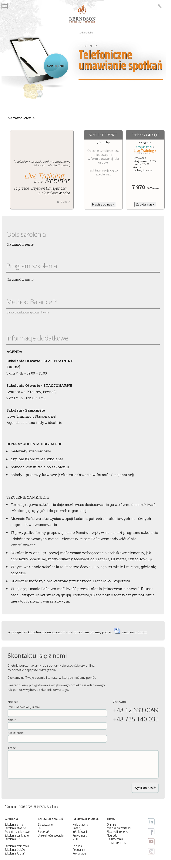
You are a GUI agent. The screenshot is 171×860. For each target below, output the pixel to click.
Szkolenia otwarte (15, 828)
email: (57, 724)
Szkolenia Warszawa (17, 846)
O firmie (111, 824)
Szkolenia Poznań (15, 853)
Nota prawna (80, 824)
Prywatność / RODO (80, 837)
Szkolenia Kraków (15, 849)
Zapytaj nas (145, 204)
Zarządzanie (45, 824)
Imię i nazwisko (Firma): (57, 711)
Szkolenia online (14, 824)
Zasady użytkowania (80, 829)
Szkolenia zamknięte (17, 835)
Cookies (77, 846)
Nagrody (112, 835)
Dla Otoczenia (115, 839)
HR (39, 828)
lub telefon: (57, 737)
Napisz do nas (103, 204)
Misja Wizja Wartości (119, 828)
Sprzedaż (43, 831)
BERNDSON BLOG (116, 842)
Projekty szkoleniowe (17, 831)
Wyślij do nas (145, 786)
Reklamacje (79, 853)
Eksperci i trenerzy (118, 831)
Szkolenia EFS (13, 839)
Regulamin (79, 849)
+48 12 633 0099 (136, 710)
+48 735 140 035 (136, 719)
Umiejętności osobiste (51, 835)
